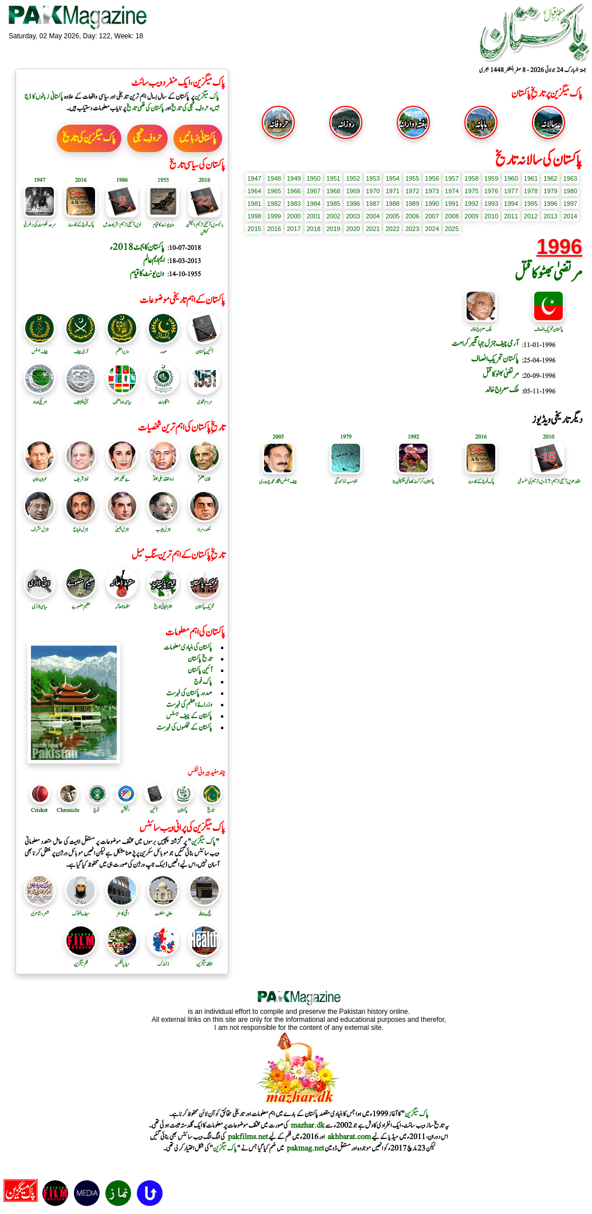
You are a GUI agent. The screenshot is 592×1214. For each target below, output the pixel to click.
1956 (432, 178)
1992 (471, 203)
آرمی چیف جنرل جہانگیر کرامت (485, 343)
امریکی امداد (39, 398)
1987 (373, 203)
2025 (452, 228)
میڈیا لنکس (122, 960)
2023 (412, 228)
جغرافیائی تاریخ (163, 603)
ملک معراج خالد (481, 325)
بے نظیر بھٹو (122, 475)
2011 (511, 216)
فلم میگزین (81, 960)
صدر (163, 348)
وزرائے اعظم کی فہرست (189, 704)
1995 (531, 203)
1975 (471, 191)
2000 (294, 216)
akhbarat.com (349, 1137)
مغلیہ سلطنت (163, 910)
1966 (294, 191)
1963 (570, 178)
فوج (96, 810)
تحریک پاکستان (204, 603)
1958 (471, 178)
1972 (412, 191)
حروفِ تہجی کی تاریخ (190, 108)
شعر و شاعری (39, 910)
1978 (531, 191)
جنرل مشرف (39, 526)
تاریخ (210, 810)
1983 (294, 203)
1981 (254, 203)
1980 (570, 191)
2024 (432, 228)
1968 (333, 191)
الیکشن (125, 810)
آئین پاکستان (204, 348)
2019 (333, 228)
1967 (313, 191)
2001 (313, 216)
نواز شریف (81, 475)
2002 (333, 216)
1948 (274, 178)
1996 (550, 203)
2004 (373, 216)
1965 (274, 191)
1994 (511, 203)
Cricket (39, 810)
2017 (294, 228)
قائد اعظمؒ (204, 475)
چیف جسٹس (39, 348)
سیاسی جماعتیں (122, 398)
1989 (412, 203)
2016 (274, 228)
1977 (511, 191)
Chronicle (68, 810)
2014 (570, 216)
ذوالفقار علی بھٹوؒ (163, 475)
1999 (274, 216)
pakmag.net (305, 1148)
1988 (392, 203)
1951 (333, 178)
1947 (254, 178)
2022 (392, 228)
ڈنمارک (163, 960)
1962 (550, 178)
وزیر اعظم (122, 348)
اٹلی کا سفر (122, 910)
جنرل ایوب (163, 526)
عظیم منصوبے (81, 603)
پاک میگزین (207, 96)
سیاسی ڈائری (39, 603)
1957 (452, 178)
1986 (353, 203)
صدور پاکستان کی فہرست (189, 693)
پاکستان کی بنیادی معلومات (188, 647)
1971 (392, 191)
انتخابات (163, 398)
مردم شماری (204, 398)
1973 (432, 191)
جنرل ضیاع (81, 526)
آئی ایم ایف (81, 398)
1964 (254, 191)
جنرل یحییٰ (122, 526)
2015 (254, 228)
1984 (313, 203)
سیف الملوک (81, 910)
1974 (452, 191)
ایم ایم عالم (153, 260)
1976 (491, 191)
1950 (313, 178)
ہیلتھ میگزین (204, 960)
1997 (570, 203)
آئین (153, 810)
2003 (353, 216)
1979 (550, 191)
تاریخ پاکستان (200, 658)
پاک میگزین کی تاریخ (89, 138)
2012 (531, 216)
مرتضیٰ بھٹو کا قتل (548, 274)
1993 (491, 203)
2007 (432, 216)
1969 (353, 191)
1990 (432, 203)
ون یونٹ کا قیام (147, 273)
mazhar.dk (308, 1125)
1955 (412, 178)
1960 (511, 178)
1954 (392, 178)
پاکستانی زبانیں (197, 138)
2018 (313, 228)
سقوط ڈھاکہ (122, 603)
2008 (452, 216)
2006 (412, 216)
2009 (471, 216)
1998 (254, 216)
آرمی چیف (81, 348)
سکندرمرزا (204, 526)
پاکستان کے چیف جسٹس (189, 716)
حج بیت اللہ (204, 910)
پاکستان (182, 810)
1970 (373, 191)
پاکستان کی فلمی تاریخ (145, 108)
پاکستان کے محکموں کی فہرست (184, 727)
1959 (491, 178)
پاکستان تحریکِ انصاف (548, 325)
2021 (373, 228)
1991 (452, 203)
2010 (491, 216)
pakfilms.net (248, 1137)
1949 (294, 178)
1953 (373, 178)
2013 (550, 216)
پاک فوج (203, 681)
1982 (274, 203)
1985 (333, 203)
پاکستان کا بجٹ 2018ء (137, 247)
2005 (392, 216)
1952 (353, 178)
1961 (531, 178)
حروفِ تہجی (147, 138)
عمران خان (39, 475)
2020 (353, 228)
